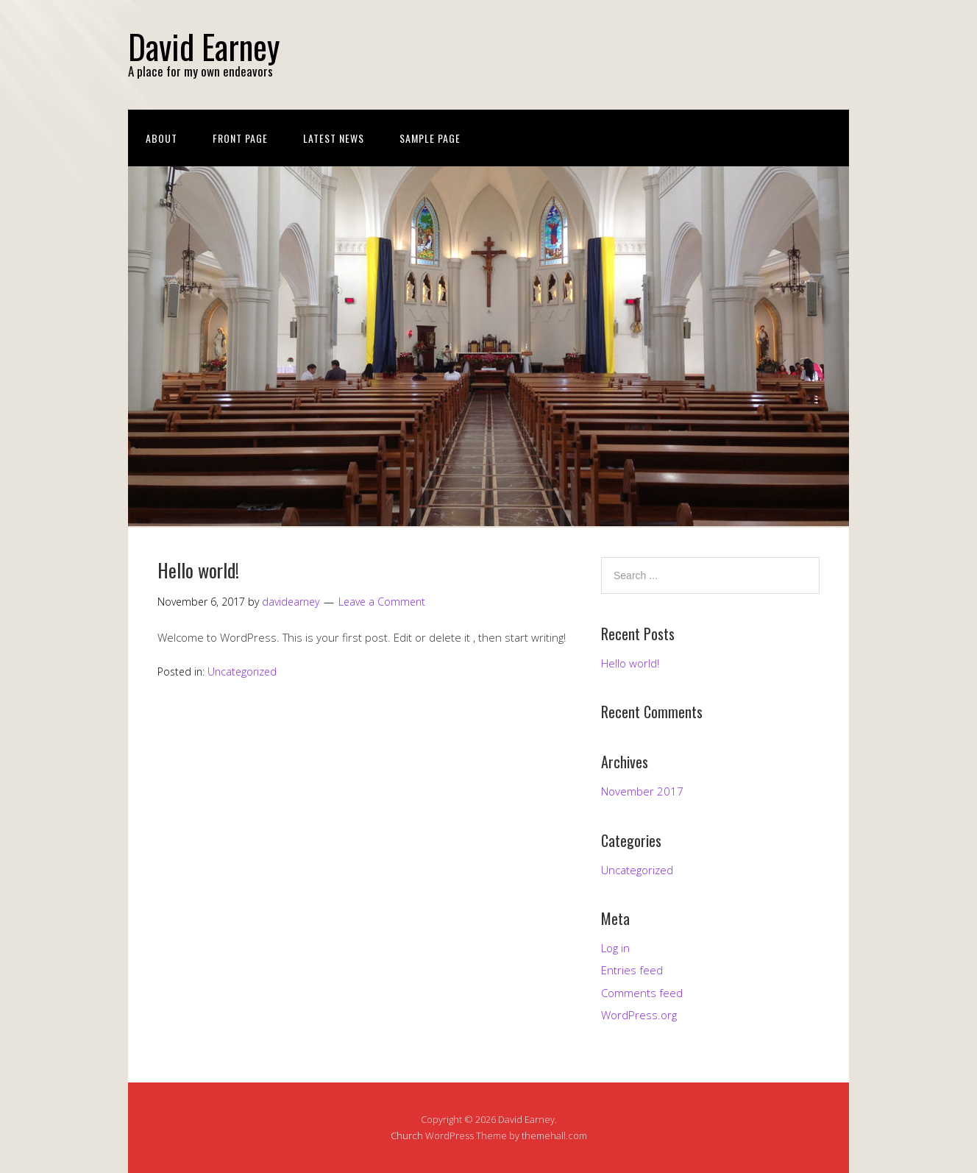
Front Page (240, 138)
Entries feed (632, 970)
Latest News (333, 138)
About (161, 138)
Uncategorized (242, 671)
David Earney (204, 46)
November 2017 (642, 791)
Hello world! (198, 570)
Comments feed (642, 992)
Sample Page (430, 138)
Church (407, 1135)
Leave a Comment (381, 602)
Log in (615, 947)
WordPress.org (639, 1014)
